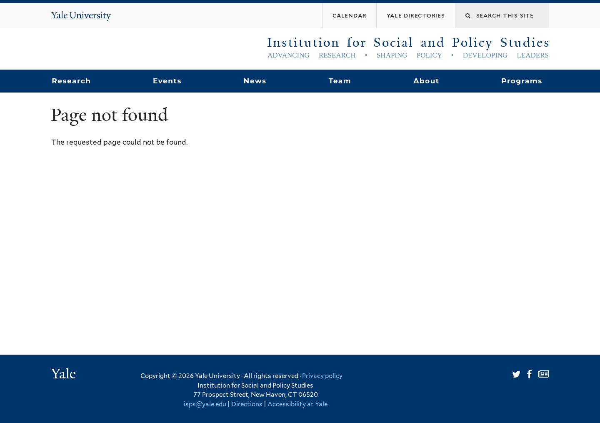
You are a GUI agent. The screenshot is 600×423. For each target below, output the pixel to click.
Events (167, 81)
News (254, 81)
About (426, 81)
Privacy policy (322, 376)
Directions (246, 404)
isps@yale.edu (205, 404)
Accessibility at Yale (298, 404)
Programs (521, 81)
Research (71, 81)
